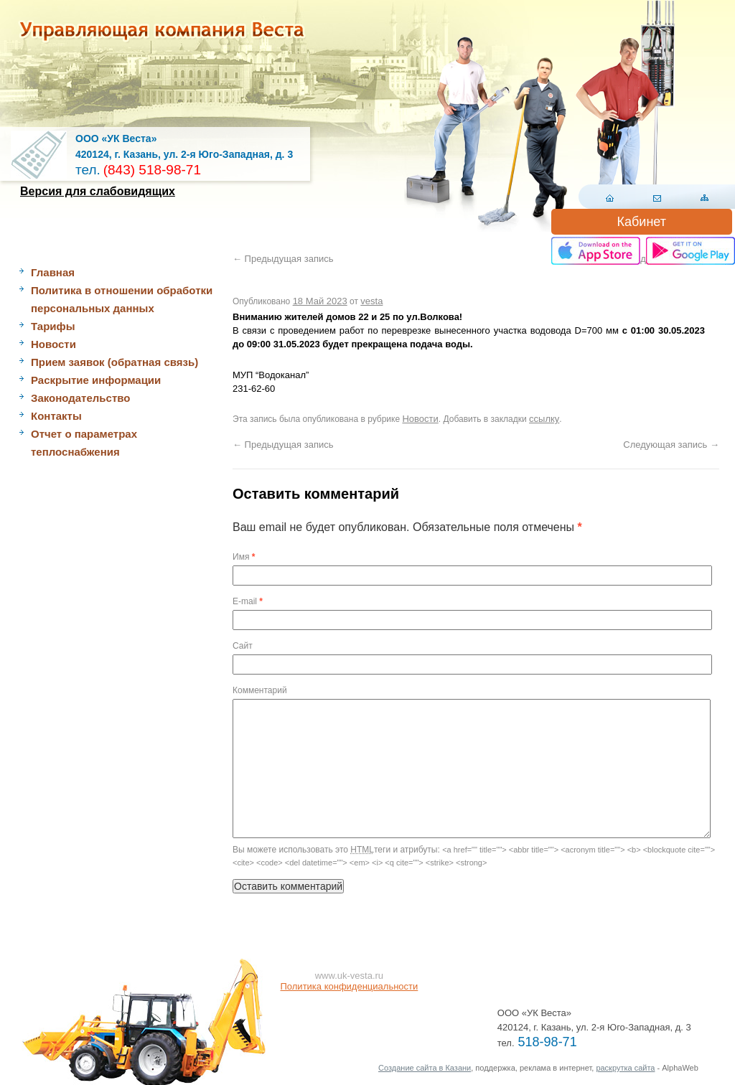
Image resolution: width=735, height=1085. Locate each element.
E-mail (248, 601)
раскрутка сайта (625, 1067)
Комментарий (260, 690)
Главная (53, 272)
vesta (371, 301)
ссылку (544, 418)
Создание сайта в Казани (424, 1067)
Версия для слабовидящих (97, 191)
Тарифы (53, 326)
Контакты (56, 416)
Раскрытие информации (96, 380)
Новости (53, 344)
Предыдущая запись (283, 258)
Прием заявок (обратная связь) (114, 362)
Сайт (243, 646)
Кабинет (641, 222)
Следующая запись (671, 444)
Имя (244, 557)
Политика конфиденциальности (349, 986)
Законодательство (80, 398)
